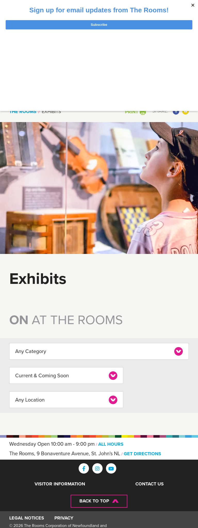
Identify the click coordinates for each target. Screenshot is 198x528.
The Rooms (22, 111)
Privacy (63, 519)
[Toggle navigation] (159, 59)
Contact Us (149, 483)
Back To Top (94, 499)
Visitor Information (60, 483)
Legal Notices (26, 519)
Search (167, 88)
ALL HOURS (111, 442)
